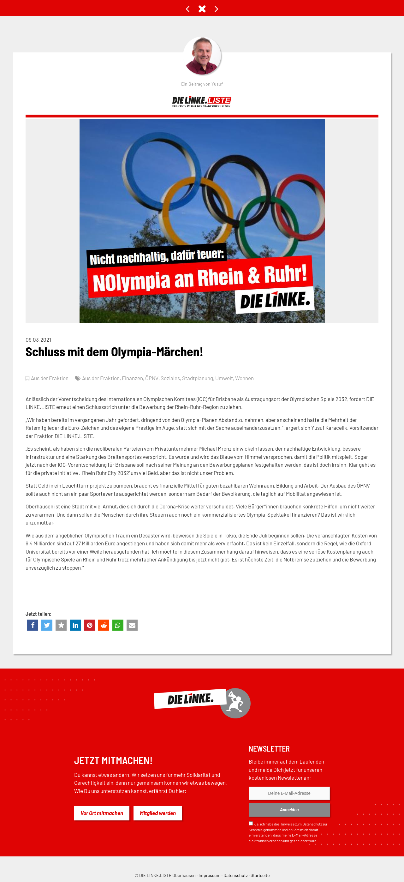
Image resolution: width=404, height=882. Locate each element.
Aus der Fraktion (49, 378)
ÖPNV (151, 378)
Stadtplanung (197, 378)
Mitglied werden (158, 813)
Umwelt (224, 378)
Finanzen (132, 378)
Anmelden (289, 809)
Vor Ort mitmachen (101, 813)
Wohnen (244, 378)
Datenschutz (312, 824)
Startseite (260, 875)
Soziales (170, 378)
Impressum (210, 875)
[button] (32, 625)
